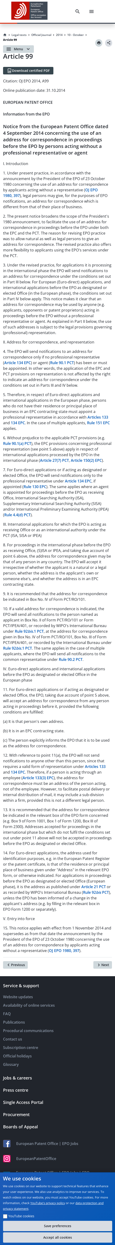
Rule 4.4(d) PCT (17, 514)
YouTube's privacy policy (47, 1203)
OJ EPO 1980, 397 (64, 950)
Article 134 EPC (17, 362)
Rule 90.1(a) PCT (17, 443)
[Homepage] (5, 35)
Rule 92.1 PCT (29, 631)
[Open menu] (18, 49)
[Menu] (91, 11)
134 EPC (18, 422)
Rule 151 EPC (98, 422)
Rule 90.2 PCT (71, 659)
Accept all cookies (57, 1237)
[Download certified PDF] (28, 70)
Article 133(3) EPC (38, 777)
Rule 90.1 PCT (62, 362)
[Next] (102, 965)
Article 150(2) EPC (86, 460)
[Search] (77, 11)
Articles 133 (97, 417)
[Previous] (15, 965)
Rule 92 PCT (96, 892)
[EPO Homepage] (29, 11)
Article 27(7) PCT (54, 460)
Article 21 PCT (93, 886)
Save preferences (57, 1226)
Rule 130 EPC (35, 486)
